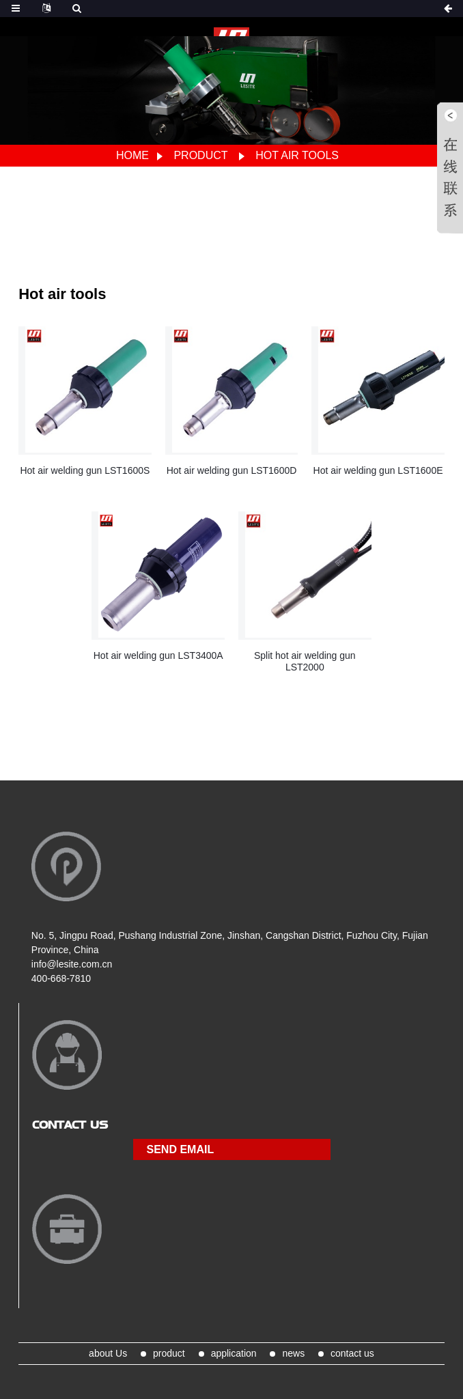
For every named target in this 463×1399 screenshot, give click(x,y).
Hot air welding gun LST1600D (232, 470)
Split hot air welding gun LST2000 (305, 661)
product (200, 155)
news (293, 1353)
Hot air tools (297, 155)
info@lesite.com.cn (71, 964)
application (234, 1353)
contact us (352, 1353)
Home (132, 155)
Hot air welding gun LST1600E (378, 470)
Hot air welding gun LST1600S (85, 470)
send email (180, 1149)
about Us (108, 1353)
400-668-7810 (61, 978)
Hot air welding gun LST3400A (158, 655)
